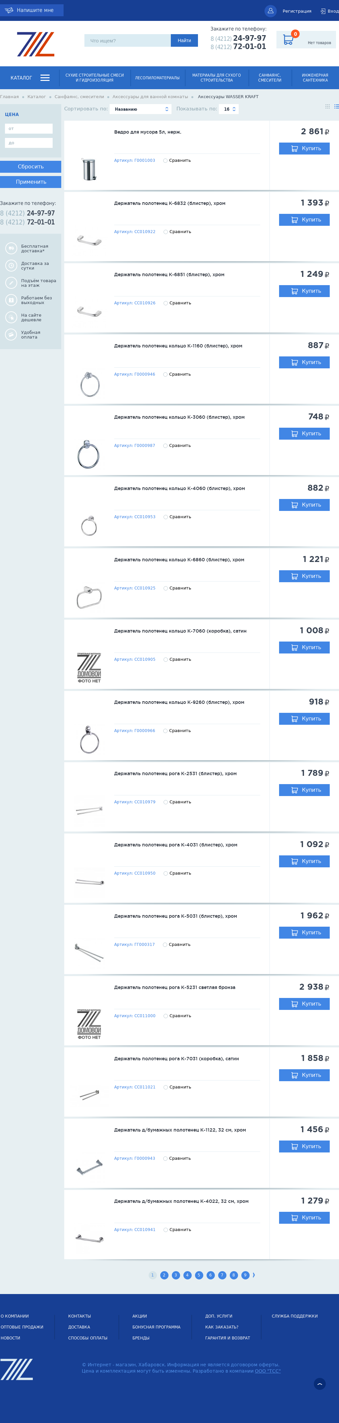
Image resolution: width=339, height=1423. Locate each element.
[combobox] (140, 109)
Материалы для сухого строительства (216, 78)
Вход (333, 11)
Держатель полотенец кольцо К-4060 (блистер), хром (179, 488)
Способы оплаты (88, 1338)
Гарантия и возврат (227, 1338)
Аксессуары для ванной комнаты (150, 96)
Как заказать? (221, 1327)
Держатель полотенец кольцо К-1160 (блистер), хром (178, 345)
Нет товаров (319, 42)
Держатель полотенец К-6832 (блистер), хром (169, 203)
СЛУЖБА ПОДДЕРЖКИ (295, 1316)
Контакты (79, 1316)
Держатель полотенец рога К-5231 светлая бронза (174, 987)
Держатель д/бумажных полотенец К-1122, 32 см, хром (180, 1130)
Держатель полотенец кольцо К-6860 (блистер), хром (179, 559)
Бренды (141, 1338)
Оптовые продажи (22, 1327)
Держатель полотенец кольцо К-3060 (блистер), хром (179, 417)
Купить (311, 148)
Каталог (21, 78)
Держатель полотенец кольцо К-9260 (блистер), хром (179, 702)
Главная (9, 96)
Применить (31, 182)
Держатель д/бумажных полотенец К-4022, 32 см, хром (181, 1201)
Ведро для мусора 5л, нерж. (147, 132)
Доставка (79, 1327)
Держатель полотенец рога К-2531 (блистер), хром (175, 773)
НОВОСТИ (10, 1338)
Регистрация (297, 11)
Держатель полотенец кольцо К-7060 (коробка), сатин (180, 631)
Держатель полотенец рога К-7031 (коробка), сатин (176, 1058)
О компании (15, 1316)
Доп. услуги (218, 1316)
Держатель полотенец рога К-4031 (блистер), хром (175, 844)
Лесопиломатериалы (157, 78)
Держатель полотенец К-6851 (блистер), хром (169, 274)
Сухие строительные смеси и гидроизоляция (95, 78)
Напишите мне (35, 10)
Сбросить (31, 166)
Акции (139, 1316)
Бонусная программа (156, 1327)
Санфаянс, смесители (269, 78)
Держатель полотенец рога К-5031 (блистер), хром (175, 916)
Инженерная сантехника (315, 78)
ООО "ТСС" (268, 1371)
